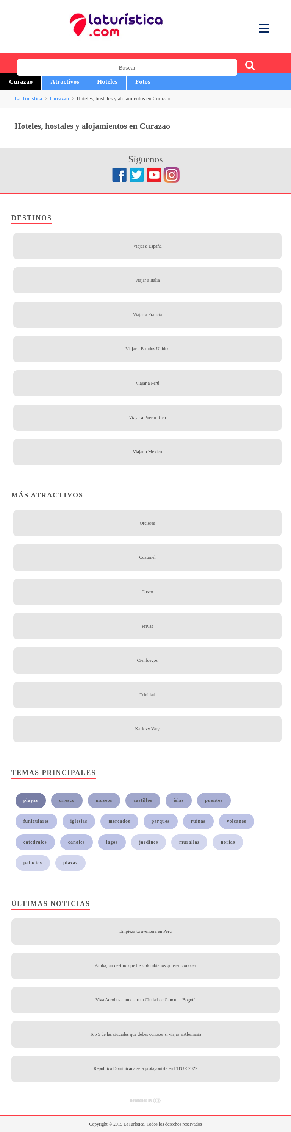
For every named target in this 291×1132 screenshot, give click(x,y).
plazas (70, 862)
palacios (32, 862)
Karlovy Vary (147, 728)
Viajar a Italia (147, 280)
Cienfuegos (147, 660)
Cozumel (147, 557)
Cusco (147, 591)
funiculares (36, 821)
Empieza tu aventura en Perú (145, 931)
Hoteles (107, 81)
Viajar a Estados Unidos (147, 348)
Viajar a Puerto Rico (147, 417)
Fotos (142, 81)
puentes (213, 800)
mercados (119, 821)
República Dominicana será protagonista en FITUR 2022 (145, 1068)
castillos (142, 800)
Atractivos (64, 81)
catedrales (35, 842)
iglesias (79, 821)
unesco (67, 800)
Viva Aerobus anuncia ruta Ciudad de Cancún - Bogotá (145, 1000)
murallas (189, 842)
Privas (147, 626)
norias (228, 842)
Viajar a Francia (147, 314)
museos (104, 800)
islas (179, 800)
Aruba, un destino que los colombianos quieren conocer (145, 965)
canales (76, 842)
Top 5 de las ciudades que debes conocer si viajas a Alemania (145, 1034)
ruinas (198, 821)
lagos (112, 842)
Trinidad (147, 694)
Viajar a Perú (148, 383)
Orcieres (147, 523)
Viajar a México (147, 451)
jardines (148, 842)
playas (30, 800)
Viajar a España (147, 246)
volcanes (236, 821)
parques (161, 821)
